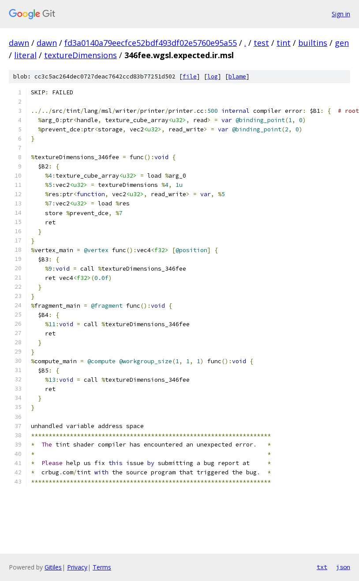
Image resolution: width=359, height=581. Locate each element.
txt (322, 567)
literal (25, 55)
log (212, 76)
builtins (312, 42)
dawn (19, 42)
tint (284, 42)
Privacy (77, 567)
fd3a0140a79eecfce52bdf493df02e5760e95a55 (150, 42)
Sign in (341, 14)
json (343, 567)
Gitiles (53, 567)
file (190, 76)
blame (237, 76)
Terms (102, 567)
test (261, 42)
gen (342, 42)
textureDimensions (80, 55)
